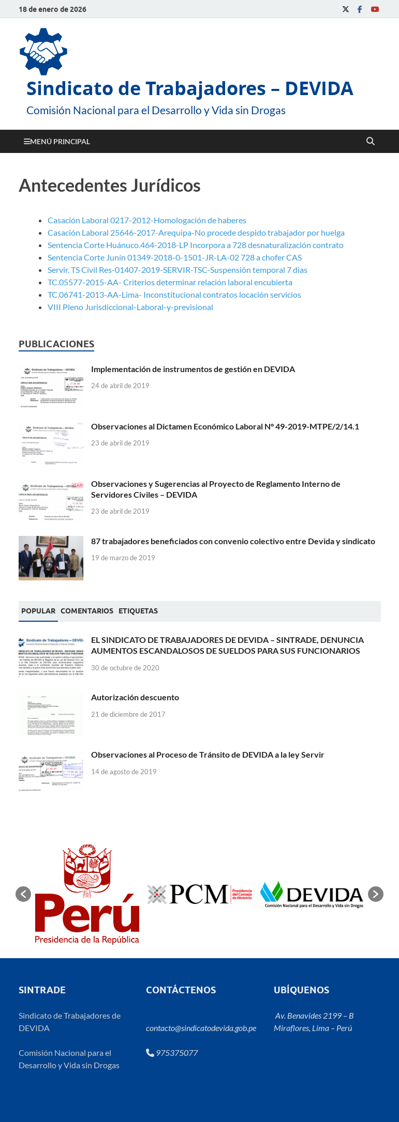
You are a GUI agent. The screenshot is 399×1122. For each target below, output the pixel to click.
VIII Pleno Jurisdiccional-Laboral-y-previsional (130, 307)
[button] (23, 894)
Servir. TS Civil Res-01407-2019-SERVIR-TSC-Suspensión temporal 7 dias (177, 269)
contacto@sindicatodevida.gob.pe (201, 1028)
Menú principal (60, 141)
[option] (87, 894)
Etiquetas (138, 611)
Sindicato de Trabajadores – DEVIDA (189, 88)
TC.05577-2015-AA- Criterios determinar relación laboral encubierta (170, 282)
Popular (38, 611)
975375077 (172, 1052)
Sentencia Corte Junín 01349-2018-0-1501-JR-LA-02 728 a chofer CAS (175, 257)
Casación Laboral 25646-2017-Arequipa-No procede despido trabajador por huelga (196, 232)
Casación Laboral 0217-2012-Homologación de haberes (147, 220)
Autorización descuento (135, 697)
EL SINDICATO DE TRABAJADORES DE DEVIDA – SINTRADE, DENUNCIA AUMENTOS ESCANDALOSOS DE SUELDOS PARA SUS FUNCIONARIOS (227, 645)
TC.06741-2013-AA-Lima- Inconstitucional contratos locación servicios (174, 294)
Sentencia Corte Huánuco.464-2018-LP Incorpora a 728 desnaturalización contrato (196, 245)
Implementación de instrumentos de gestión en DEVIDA (193, 369)
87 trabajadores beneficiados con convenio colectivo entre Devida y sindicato (233, 541)
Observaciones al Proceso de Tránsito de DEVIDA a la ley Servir (207, 754)
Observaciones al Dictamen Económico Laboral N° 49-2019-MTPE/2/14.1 (225, 426)
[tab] (38, 611)
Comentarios (87, 611)
